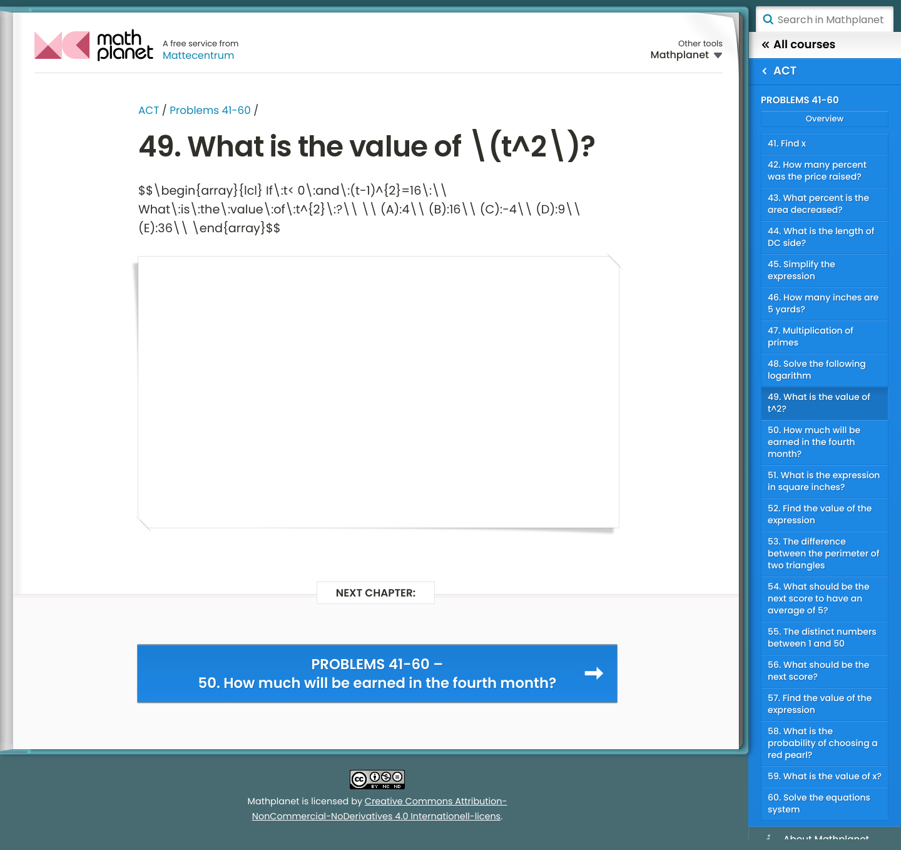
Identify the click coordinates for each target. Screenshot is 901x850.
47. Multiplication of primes (810, 336)
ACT (148, 110)
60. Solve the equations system (819, 803)
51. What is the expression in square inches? (824, 481)
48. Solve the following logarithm (817, 369)
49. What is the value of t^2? (819, 403)
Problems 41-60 (210, 110)
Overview (824, 119)
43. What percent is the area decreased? (818, 204)
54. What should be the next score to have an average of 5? (819, 598)
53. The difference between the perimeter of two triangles (823, 553)
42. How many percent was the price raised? (817, 170)
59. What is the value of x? (825, 776)
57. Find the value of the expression (820, 704)
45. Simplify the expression (801, 270)
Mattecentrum (199, 55)
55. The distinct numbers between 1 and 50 (822, 637)
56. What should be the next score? (818, 670)
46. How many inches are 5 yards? (823, 303)
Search (767, 19)
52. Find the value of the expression (820, 514)
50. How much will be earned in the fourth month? (814, 442)
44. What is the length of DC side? (821, 237)
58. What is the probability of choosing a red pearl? (823, 743)
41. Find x (787, 143)
